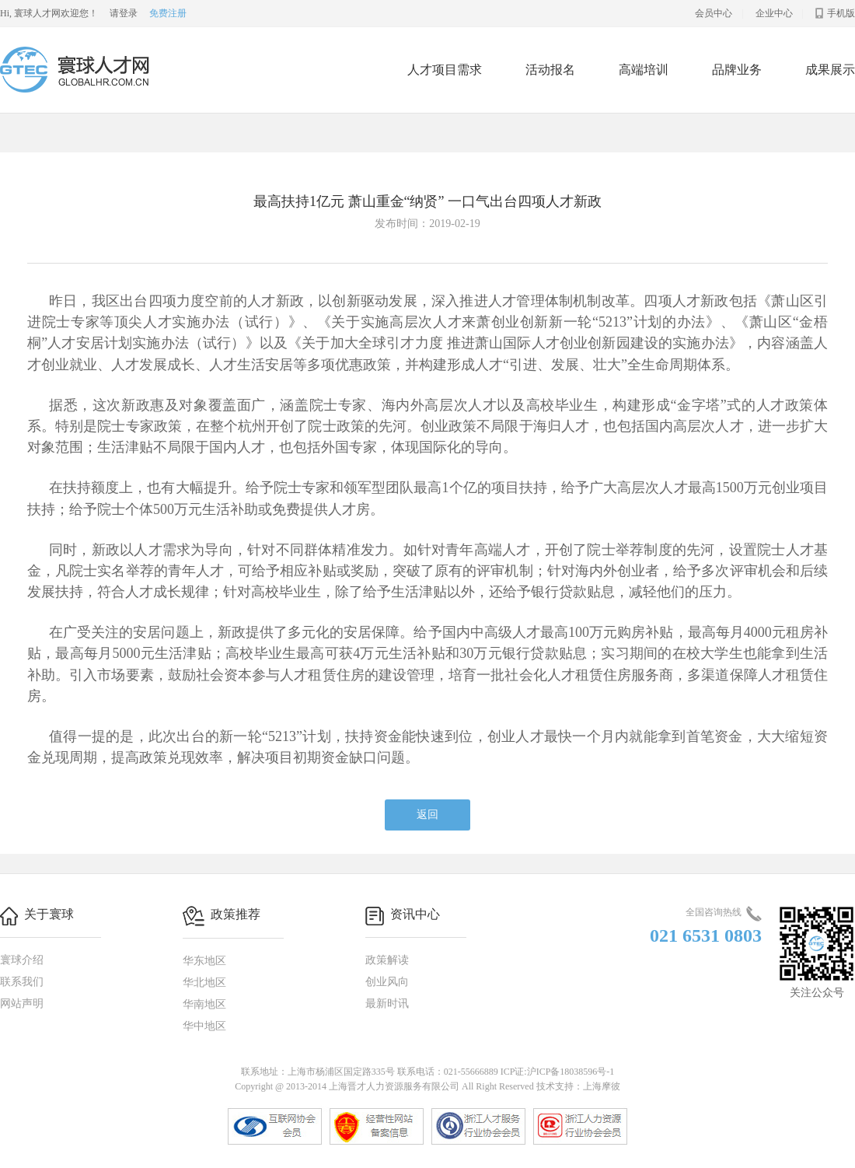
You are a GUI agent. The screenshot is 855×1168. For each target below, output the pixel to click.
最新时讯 (387, 1003)
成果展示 (830, 69)
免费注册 (168, 13)
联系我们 (22, 982)
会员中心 (713, 13)
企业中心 (774, 13)
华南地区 (204, 1004)
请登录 (124, 13)
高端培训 (643, 69)
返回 (427, 814)
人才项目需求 (444, 69)
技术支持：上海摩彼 (578, 1086)
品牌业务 (737, 69)
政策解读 (387, 960)
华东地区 (204, 961)
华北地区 (204, 982)
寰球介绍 (22, 960)
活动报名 (550, 69)
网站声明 (22, 1003)
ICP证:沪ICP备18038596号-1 (558, 1071)
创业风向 (387, 982)
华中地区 (204, 1026)
